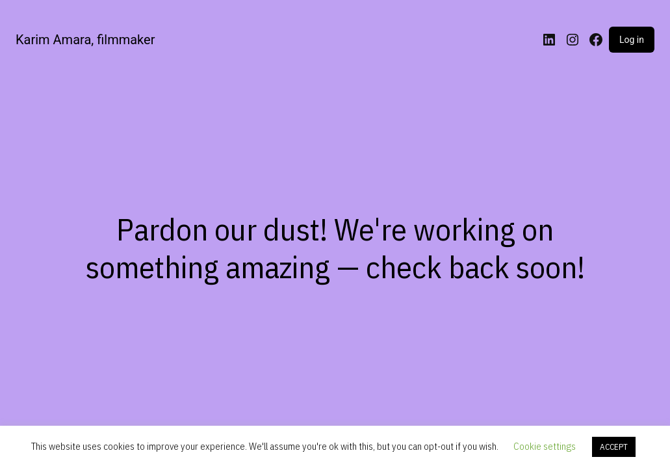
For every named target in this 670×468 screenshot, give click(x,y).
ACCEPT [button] (614, 446)
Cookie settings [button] (544, 446)
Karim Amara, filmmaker (85, 39)
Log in (631, 39)
